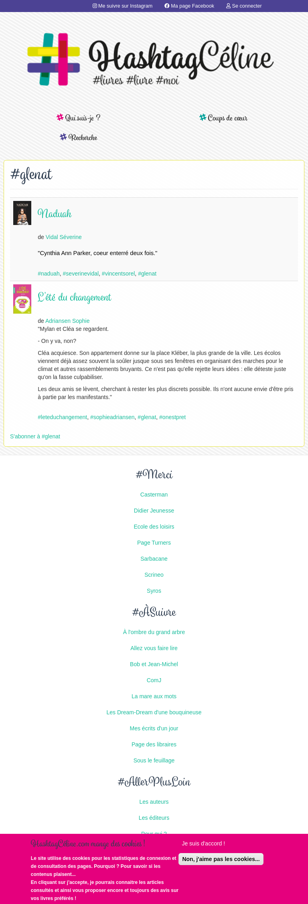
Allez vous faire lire (154, 648)
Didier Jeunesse (154, 510)
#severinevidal (81, 273)
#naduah (49, 273)
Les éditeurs (154, 818)
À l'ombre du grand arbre (154, 632)
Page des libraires (154, 744)
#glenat (147, 273)
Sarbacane (154, 558)
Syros (154, 591)
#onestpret (172, 417)
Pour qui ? (154, 834)
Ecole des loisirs (154, 526)
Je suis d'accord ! (203, 845)
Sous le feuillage (154, 760)
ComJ (154, 680)
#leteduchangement (62, 417)
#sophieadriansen (112, 417)
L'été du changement (74, 298)
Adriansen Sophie (67, 321)
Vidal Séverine (64, 237)
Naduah (54, 214)
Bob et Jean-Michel (154, 664)
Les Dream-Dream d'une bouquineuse (154, 712)
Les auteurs (153, 802)
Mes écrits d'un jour (154, 728)
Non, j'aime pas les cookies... (220, 861)
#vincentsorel (118, 273)
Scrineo (153, 575)
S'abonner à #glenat (35, 436)
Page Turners (154, 542)
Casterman (154, 494)
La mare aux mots (154, 696)
